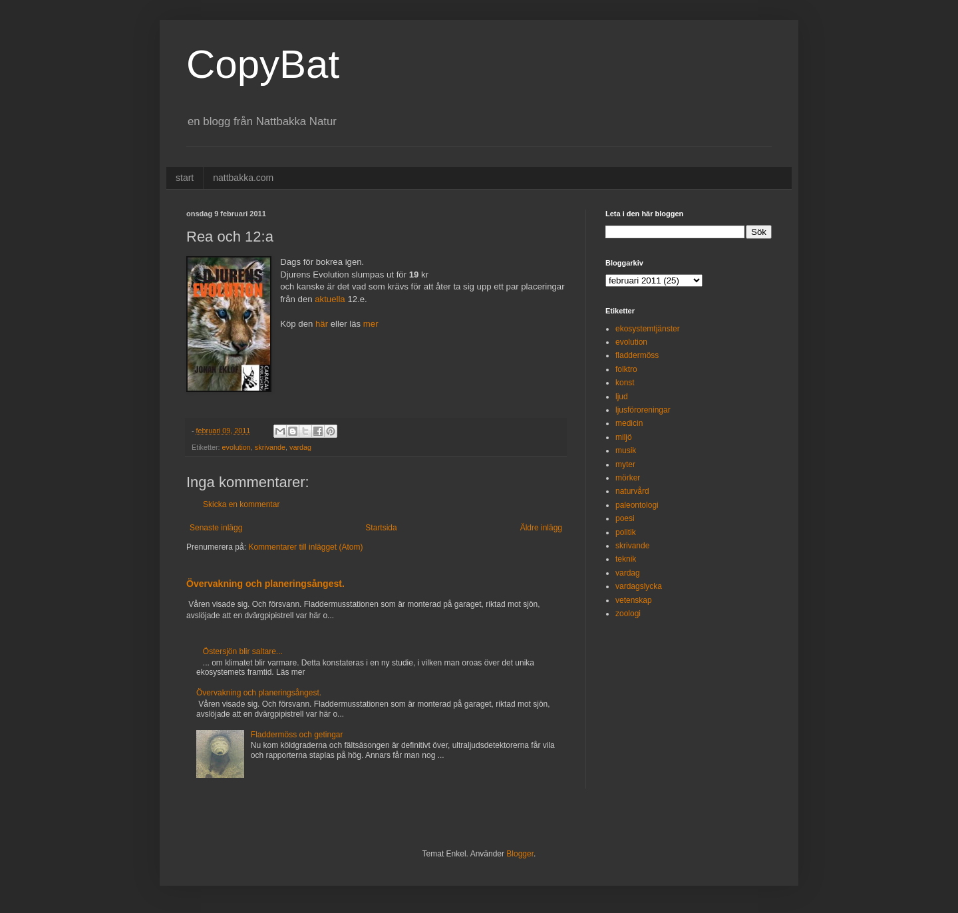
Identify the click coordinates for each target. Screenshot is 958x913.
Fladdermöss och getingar (297, 734)
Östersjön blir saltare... (243, 651)
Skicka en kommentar (241, 504)
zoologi (628, 613)
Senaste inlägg (216, 527)
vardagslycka (638, 586)
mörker (627, 477)
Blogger (520, 853)
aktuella (330, 299)
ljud (621, 396)
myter (625, 464)
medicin (629, 423)
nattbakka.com (243, 177)
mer (371, 324)
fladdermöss (637, 355)
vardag (300, 447)
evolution (236, 447)
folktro (626, 369)
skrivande (270, 447)
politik (625, 532)
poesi (625, 518)
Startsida (381, 527)
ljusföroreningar (643, 410)
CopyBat (262, 64)
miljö (623, 437)
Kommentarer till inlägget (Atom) (305, 547)
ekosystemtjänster (647, 328)
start (185, 177)
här (321, 324)
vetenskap (633, 600)
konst (625, 382)
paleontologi (637, 505)
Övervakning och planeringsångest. (265, 583)
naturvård (632, 491)
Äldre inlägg (541, 527)
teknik (625, 559)
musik (625, 450)
